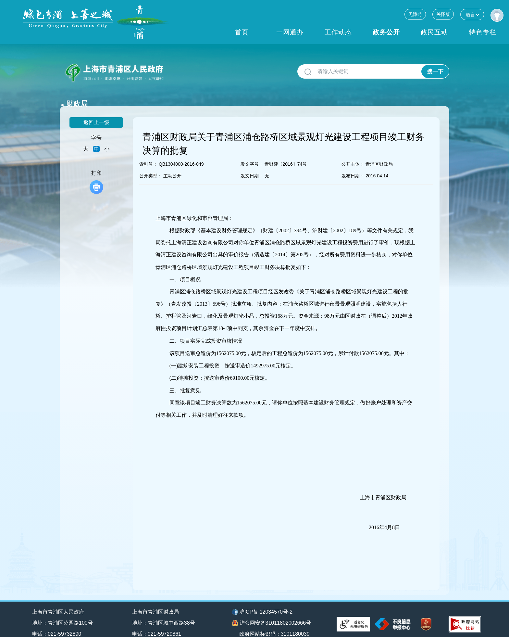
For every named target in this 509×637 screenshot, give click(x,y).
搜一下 (435, 72)
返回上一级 (96, 112)
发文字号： (252, 153)
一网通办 (290, 32)
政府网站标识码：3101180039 (275, 623)
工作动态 (338, 32)
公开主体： (352, 153)
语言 (472, 14)
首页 (242, 32)
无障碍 (415, 14)
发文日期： (252, 165)
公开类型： (150, 165)
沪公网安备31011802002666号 (271, 612)
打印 (96, 172)
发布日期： (352, 165)
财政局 (181, 69)
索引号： (148, 153)
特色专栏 (482, 32)
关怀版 (443, 14)
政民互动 (434, 32)
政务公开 (386, 32)
